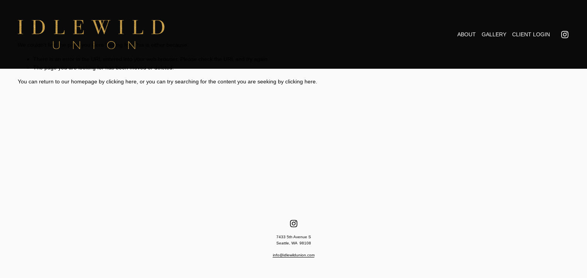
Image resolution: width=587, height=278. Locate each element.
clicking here (121, 81)
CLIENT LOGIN (531, 34)
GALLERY (494, 34)
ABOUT (466, 34)
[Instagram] (564, 34)
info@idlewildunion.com (294, 255)
